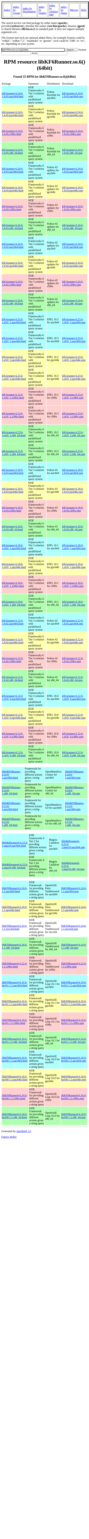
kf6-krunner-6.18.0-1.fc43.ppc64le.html (12, 490)
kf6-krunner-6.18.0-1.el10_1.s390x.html (13, 584)
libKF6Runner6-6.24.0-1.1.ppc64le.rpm (73, 909)
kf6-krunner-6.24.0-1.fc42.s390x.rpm (72, 283)
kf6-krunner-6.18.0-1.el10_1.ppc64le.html (14, 566)
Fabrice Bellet (8, 1137)
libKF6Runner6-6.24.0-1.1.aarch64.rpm (73, 890)
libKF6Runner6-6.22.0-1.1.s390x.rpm (73, 965)
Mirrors (74, 10)
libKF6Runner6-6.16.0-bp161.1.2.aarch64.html (14, 984)
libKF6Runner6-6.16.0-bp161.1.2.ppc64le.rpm (73, 1003)
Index (7, 10)
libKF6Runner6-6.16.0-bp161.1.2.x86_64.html (14, 1040)
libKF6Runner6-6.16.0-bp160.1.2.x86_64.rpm (73, 1116)
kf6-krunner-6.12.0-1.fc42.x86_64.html (12, 679)
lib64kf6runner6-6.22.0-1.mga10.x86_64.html (15, 866)
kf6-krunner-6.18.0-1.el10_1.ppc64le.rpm (73, 566)
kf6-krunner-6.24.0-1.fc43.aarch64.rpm (72, 170)
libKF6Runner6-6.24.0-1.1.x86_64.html (14, 946)
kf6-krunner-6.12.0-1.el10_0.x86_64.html (14, 754)
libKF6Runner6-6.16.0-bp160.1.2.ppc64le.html (14, 1078)
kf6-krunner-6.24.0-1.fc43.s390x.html (12, 208)
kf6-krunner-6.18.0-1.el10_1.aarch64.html (14, 547)
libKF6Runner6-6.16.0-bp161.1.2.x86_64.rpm (73, 1040)
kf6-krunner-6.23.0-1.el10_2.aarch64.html (14, 321)
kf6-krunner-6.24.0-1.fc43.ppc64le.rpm (72, 189)
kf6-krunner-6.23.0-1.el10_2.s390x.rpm (72, 396)
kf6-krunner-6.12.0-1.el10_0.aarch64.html (14, 697)
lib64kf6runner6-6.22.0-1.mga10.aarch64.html (15, 844)
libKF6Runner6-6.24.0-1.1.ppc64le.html (14, 909)
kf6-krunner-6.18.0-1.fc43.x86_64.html (12, 528)
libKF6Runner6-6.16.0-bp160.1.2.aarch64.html (14, 1059)
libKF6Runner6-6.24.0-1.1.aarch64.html (14, 890)
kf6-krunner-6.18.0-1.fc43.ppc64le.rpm (72, 490)
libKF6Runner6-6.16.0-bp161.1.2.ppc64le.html (14, 1003)
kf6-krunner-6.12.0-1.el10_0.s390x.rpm (72, 735)
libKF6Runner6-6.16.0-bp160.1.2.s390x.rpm (73, 1097)
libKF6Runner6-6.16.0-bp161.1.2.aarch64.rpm (73, 984)
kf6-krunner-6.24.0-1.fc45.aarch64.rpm (72, 95)
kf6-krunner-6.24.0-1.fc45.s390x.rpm (72, 133)
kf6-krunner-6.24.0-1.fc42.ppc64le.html (12, 264)
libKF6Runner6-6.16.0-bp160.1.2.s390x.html (14, 1097)
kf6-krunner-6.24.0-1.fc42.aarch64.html (12, 245)
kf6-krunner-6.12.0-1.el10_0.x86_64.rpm (73, 754)
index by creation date (53, 10)
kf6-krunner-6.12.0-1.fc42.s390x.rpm (72, 660)
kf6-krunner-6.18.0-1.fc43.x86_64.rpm (72, 528)
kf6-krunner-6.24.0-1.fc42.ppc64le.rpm (72, 264)
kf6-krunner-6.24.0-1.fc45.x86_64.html (12, 151)
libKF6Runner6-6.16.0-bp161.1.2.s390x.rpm (73, 1022)
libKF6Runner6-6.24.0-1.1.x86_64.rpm (73, 946)
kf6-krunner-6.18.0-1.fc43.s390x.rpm (72, 509)
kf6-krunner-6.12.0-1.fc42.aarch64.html (12, 622)
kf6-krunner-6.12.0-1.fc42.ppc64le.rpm (72, 641)
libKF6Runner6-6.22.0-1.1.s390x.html (14, 965)
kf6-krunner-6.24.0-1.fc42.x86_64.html (12, 302)
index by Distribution (29, 10)
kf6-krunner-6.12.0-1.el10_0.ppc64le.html (14, 716)
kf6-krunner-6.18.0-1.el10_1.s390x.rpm (72, 584)
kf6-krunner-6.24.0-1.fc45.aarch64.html (12, 95)
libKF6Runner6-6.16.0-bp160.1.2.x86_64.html (14, 1116)
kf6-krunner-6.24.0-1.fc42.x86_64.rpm (72, 302)
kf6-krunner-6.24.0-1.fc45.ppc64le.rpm (72, 114)
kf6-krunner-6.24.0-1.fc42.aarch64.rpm (72, 245)
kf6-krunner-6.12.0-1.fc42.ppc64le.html (12, 641)
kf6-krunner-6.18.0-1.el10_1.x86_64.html (14, 603)
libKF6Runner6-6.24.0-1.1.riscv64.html (14, 927)
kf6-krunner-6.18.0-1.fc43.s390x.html (12, 509)
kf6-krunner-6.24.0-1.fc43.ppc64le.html (12, 189)
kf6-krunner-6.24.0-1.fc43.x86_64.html (12, 227)
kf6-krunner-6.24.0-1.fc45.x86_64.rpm (72, 151)
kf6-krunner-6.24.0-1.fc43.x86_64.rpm (72, 227)
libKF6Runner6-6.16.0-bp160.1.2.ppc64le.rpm (73, 1078)
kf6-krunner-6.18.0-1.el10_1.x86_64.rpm (73, 603)
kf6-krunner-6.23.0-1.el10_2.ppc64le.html (14, 358)
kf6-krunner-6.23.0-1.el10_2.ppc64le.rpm (73, 358)
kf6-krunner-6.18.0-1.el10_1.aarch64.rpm (73, 547)
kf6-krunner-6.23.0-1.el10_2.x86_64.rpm (73, 434)
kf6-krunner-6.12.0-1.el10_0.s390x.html (13, 735)
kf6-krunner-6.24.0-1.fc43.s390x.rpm (72, 208)
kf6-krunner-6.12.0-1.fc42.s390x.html (12, 660)
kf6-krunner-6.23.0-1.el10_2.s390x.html (13, 396)
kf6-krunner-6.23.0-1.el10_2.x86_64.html (14, 434)
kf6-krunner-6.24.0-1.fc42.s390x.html (12, 283)
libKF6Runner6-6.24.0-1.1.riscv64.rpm (73, 927)
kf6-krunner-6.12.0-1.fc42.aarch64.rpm (72, 622)
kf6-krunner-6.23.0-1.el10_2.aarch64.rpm (73, 321)
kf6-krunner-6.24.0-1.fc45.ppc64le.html (12, 114)
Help (83, 10)
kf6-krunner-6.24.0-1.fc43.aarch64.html (12, 170)
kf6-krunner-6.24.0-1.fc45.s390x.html (12, 133)
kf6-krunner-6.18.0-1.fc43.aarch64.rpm (72, 471)
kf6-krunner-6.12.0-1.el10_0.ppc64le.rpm (73, 716)
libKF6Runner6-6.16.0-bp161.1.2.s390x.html (14, 1022)
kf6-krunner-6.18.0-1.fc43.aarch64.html (12, 471)
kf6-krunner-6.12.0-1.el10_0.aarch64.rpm (73, 697)
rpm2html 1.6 (23, 1131)
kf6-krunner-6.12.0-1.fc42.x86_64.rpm (72, 679)
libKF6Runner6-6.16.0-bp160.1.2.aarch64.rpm (73, 1059)
